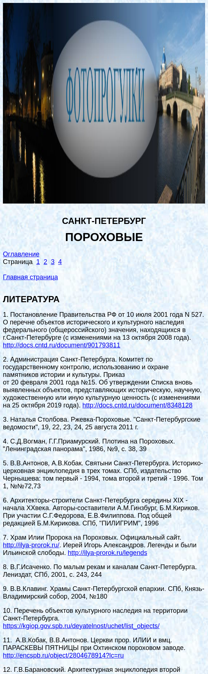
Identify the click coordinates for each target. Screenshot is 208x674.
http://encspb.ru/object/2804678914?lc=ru (63, 655)
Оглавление (21, 254)
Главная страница (30, 277)
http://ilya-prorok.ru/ (31, 545)
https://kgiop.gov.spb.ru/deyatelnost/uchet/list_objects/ (81, 626)
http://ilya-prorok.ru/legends (107, 552)
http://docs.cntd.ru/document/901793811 (61, 345)
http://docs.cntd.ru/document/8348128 (137, 405)
